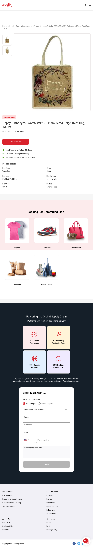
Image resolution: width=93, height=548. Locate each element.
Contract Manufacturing (11, 503)
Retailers (49, 495)
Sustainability (7, 526)
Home (4, 26)
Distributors (50, 503)
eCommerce (51, 514)
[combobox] (45, 410)
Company (6, 522)
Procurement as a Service (12, 499)
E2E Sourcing (7, 495)
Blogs (48, 522)
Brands (49, 499)
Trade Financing (8, 506)
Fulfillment (50, 510)
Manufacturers (52, 506)
